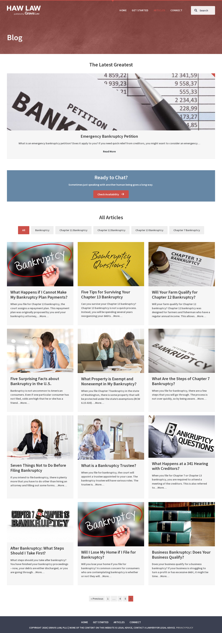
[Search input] (203, 10)
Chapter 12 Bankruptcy (111, 230)
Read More (109, 151)
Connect (135, 622)
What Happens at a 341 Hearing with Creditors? (180, 466)
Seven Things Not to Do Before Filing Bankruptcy (38, 468)
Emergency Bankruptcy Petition (109, 136)
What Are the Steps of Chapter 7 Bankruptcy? (181, 381)
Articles (119, 622)
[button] (111, 194)
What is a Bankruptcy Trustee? (108, 465)
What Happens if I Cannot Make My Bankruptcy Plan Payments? (38, 294)
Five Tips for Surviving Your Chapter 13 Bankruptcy (105, 294)
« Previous (97, 598)
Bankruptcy (42, 230)
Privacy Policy (184, 627)
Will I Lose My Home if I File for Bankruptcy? (108, 554)
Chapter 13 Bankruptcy (149, 230)
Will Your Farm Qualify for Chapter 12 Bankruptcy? (175, 294)
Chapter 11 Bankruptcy (73, 230)
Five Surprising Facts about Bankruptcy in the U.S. (34, 381)
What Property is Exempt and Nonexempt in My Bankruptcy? (108, 381)
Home (84, 622)
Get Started (101, 622)
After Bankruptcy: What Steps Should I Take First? (37, 550)
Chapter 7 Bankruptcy (186, 230)
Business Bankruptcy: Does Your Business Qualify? (181, 554)
